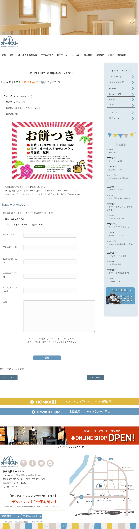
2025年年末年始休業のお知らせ (119, 179)
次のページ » (95, 377)
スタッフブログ (116, 82)
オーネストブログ (121, 70)
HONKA (112, 88)
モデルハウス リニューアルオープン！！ (120, 208)
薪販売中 (112, 153)
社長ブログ (114, 118)
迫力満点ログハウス (116, 170)
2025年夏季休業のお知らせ (119, 198)
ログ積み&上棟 (114, 282)
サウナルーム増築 (115, 161)
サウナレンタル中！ (116, 236)
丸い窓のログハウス (116, 190)
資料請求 (10, 516)
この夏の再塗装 (114, 264)
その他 (112, 99)
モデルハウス (32, 516)
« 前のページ (9, 377)
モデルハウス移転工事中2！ (119, 273)
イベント (113, 105)
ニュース (113, 113)
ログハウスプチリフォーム (119, 227)
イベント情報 (17, 369)
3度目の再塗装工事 (116, 219)
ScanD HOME (115, 94)
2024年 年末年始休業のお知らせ (120, 245)
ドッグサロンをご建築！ (118, 256)
